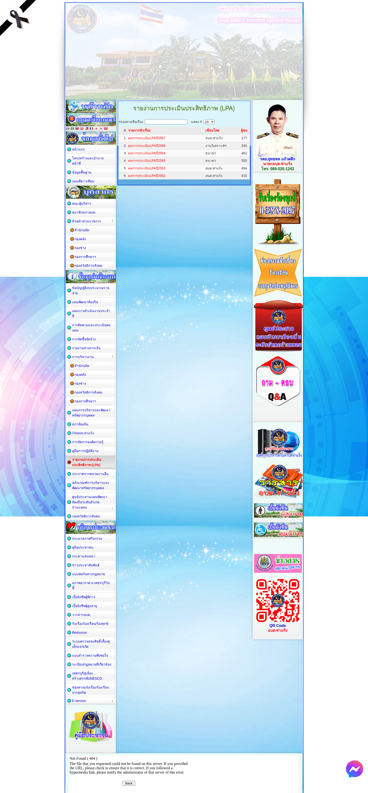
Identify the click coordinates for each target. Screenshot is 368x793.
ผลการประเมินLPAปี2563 (146, 168)
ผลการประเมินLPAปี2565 (146, 160)
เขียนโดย (212, 130)
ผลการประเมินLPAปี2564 (146, 153)
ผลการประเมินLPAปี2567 (146, 138)
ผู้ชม (244, 130)
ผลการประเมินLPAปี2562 (146, 176)
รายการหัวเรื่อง (139, 130)
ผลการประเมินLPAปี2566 (146, 146)
